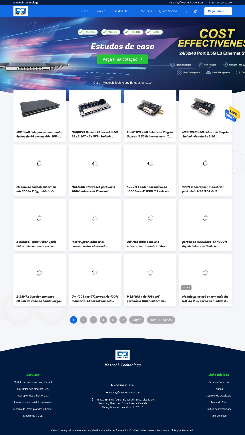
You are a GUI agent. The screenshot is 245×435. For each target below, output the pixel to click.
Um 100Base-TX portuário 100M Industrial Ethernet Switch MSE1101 (95, 298)
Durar (137, 320)
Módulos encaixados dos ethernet (33, 382)
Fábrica (218, 388)
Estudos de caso (123, 11)
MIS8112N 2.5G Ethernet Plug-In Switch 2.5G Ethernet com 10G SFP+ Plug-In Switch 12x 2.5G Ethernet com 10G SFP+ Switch (150, 134)
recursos (146, 11)
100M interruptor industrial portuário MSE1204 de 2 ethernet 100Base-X (203, 189)
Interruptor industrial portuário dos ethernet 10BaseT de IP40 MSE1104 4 (91, 244)
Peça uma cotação (220, 11)
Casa (84, 11)
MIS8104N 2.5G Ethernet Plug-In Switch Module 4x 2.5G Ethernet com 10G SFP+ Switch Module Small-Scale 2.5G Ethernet (205, 134)
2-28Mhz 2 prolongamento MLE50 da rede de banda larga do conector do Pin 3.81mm (38, 298)
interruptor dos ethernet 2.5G (33, 388)
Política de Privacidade (219, 409)
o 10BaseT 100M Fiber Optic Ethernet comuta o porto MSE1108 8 (36, 244)
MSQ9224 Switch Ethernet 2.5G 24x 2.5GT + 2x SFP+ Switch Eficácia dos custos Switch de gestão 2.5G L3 (95, 134)
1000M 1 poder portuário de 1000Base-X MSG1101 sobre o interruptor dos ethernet (148, 189)
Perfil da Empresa (219, 382)
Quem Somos (168, 11)
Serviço (100, 11)
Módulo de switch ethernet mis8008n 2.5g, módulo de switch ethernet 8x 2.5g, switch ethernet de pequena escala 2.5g (36, 189)
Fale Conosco (218, 415)
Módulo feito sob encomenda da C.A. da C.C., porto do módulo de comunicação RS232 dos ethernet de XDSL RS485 (205, 298)
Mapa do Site (218, 402)
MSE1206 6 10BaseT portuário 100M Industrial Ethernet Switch (93, 189)
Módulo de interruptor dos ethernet (33, 409)
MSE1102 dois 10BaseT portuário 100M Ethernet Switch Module (145, 298)
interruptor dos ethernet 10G (33, 395)
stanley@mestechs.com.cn (187, 2)
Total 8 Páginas (161, 320)
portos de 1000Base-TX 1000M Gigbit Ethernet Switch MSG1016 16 (204, 244)
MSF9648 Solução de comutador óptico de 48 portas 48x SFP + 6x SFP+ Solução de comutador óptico (39, 134)
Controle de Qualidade (218, 395)
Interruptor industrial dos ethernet (33, 402)
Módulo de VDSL (33, 415)
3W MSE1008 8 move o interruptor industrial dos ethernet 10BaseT (146, 244)
